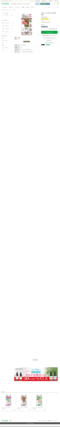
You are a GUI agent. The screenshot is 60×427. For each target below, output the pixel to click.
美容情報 (23, 7)
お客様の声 (27, 7)
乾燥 (2, 38)
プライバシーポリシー (55, 419)
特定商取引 (49, 419)
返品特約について (49, 40)
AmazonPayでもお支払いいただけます (49, 37)
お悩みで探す (11, 7)
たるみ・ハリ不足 (4, 40)
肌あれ (3, 45)
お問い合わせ (45, 419)
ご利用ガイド (32, 7)
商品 (4, 9)
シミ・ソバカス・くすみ (5, 47)
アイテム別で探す (4, 7)
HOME (2, 9)
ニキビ (3, 49)
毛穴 (2, 42)
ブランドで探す (17, 7)
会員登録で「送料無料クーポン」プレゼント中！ (49, 35)
